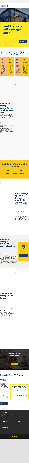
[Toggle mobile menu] (27, 5)
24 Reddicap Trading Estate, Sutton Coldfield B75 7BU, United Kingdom (8, 415)
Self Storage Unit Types (5, 427)
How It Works (3, 426)
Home (2, 423)
